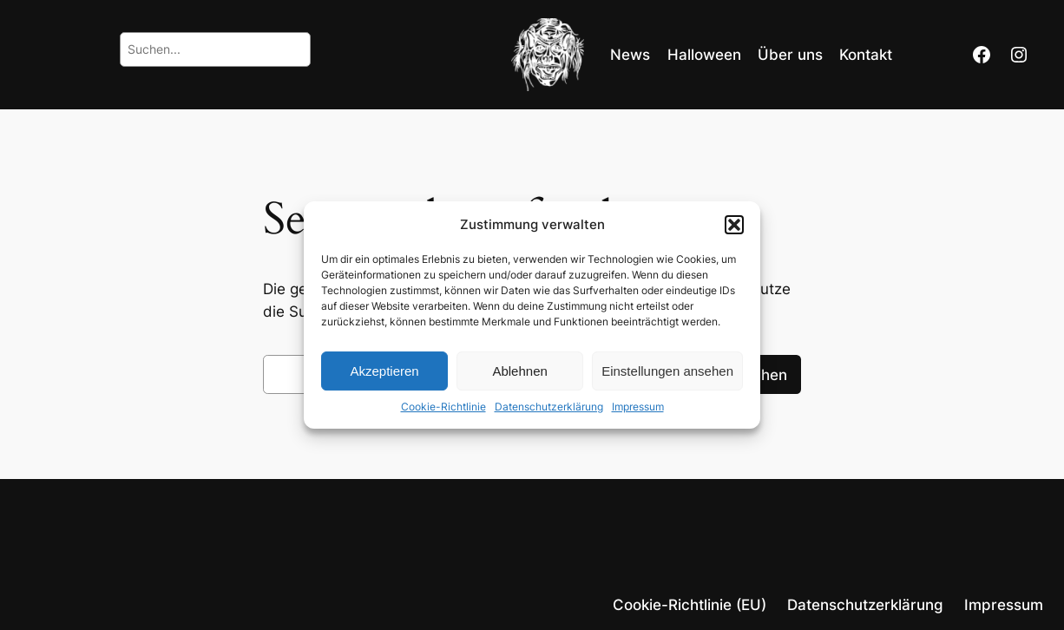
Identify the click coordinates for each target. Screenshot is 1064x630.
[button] (734, 224)
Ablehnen (519, 371)
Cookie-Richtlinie (443, 406)
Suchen (760, 375)
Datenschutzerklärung (549, 406)
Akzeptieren (384, 371)
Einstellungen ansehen (667, 371)
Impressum (638, 406)
